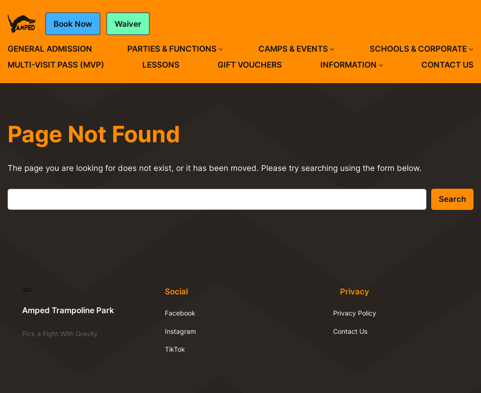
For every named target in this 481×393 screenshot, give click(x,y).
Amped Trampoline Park (68, 310)
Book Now (73, 24)
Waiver (128, 24)
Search (452, 199)
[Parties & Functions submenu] (220, 48)
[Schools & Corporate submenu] (471, 48)
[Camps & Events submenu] (332, 48)
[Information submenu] (381, 64)
